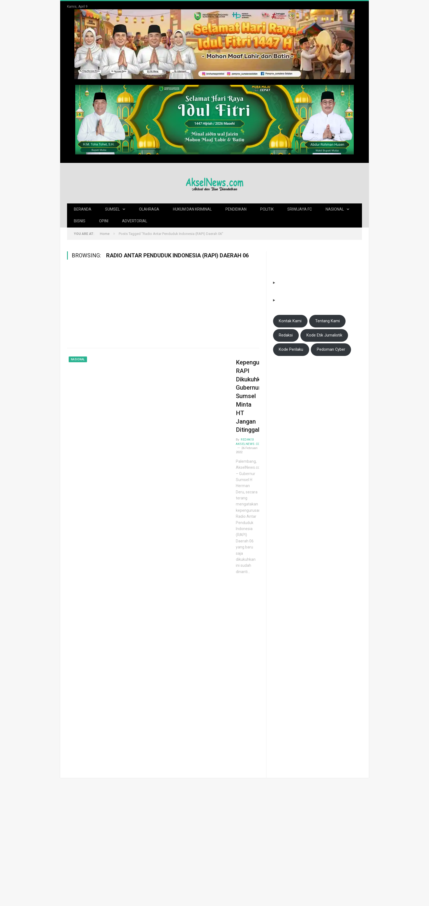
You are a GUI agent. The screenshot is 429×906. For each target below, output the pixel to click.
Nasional (335, 209)
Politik (267, 209)
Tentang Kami (327, 320)
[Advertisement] (163, 307)
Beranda (82, 209)
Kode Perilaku (291, 349)
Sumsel (112, 209)
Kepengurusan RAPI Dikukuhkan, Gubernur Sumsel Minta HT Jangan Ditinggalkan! (223, 375)
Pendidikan (236, 209)
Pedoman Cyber (331, 349)
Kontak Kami (290, 320)
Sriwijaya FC (299, 209)
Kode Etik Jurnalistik (324, 334)
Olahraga (149, 209)
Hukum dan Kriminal (192, 209)
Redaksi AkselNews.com (215, 397)
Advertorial (134, 220)
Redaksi (286, 334)
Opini (103, 220)
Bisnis (79, 220)
